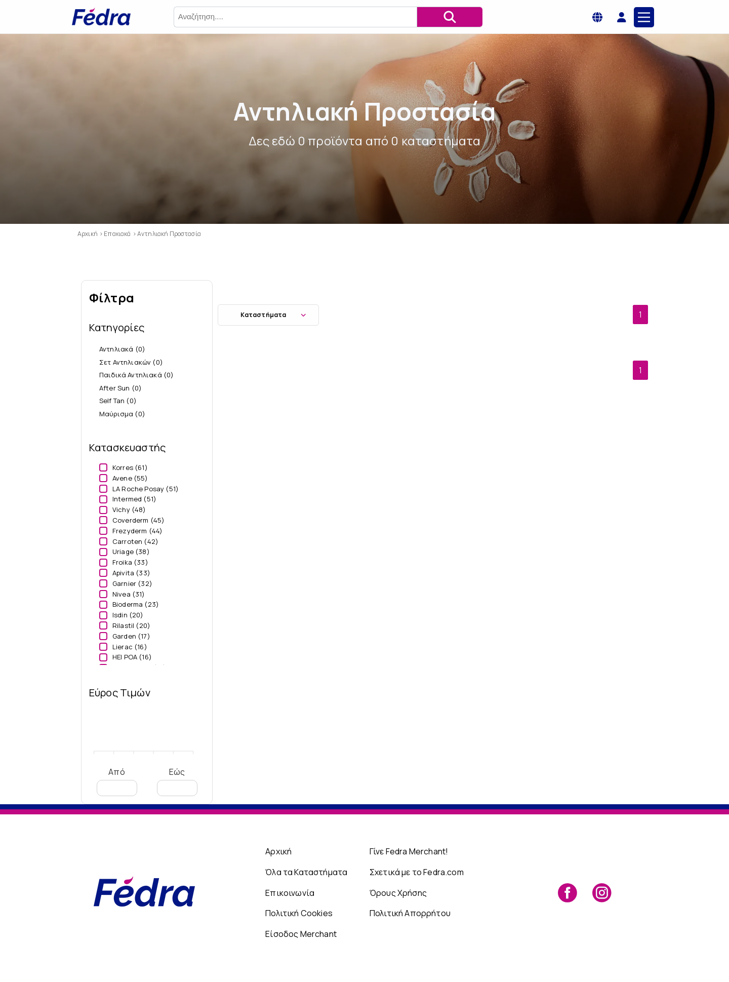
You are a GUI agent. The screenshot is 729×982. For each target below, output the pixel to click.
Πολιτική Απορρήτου (410, 913)
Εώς (177, 781)
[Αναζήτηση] (449, 17)
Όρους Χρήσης (398, 892)
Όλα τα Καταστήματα (306, 872)
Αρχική (278, 851)
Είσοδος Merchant (301, 933)
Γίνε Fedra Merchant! (409, 851)
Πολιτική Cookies (299, 913)
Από (117, 781)
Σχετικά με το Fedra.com (417, 872)
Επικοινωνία (289, 892)
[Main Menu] (644, 17)
